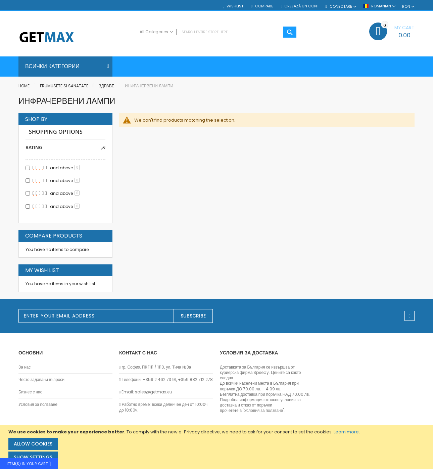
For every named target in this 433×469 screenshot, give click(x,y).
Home (24, 86)
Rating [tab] (34, 147)
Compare (263, 6)
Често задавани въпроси (41, 379)
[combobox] (216, 32)
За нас (24, 367)
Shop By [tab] (36, 119)
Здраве (107, 86)
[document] (217, 447)
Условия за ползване (37, 404)
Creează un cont (301, 6)
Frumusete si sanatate (64, 86)
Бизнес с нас (30, 392)
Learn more (346, 432)
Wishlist (235, 6)
